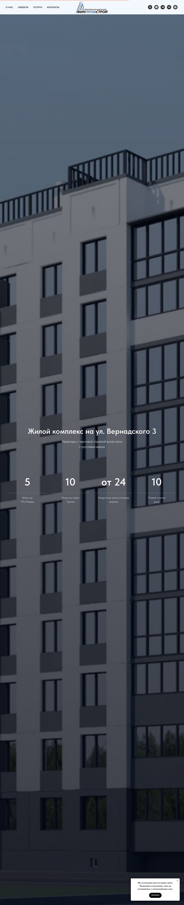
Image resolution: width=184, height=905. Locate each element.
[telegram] (163, 7)
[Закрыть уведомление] (177, 880)
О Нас (9, 7)
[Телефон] (150, 7)
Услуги (37, 7)
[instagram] (175, 7)
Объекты (23, 7)
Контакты (53, 7)
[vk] (169, 7)
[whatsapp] (156, 7)
